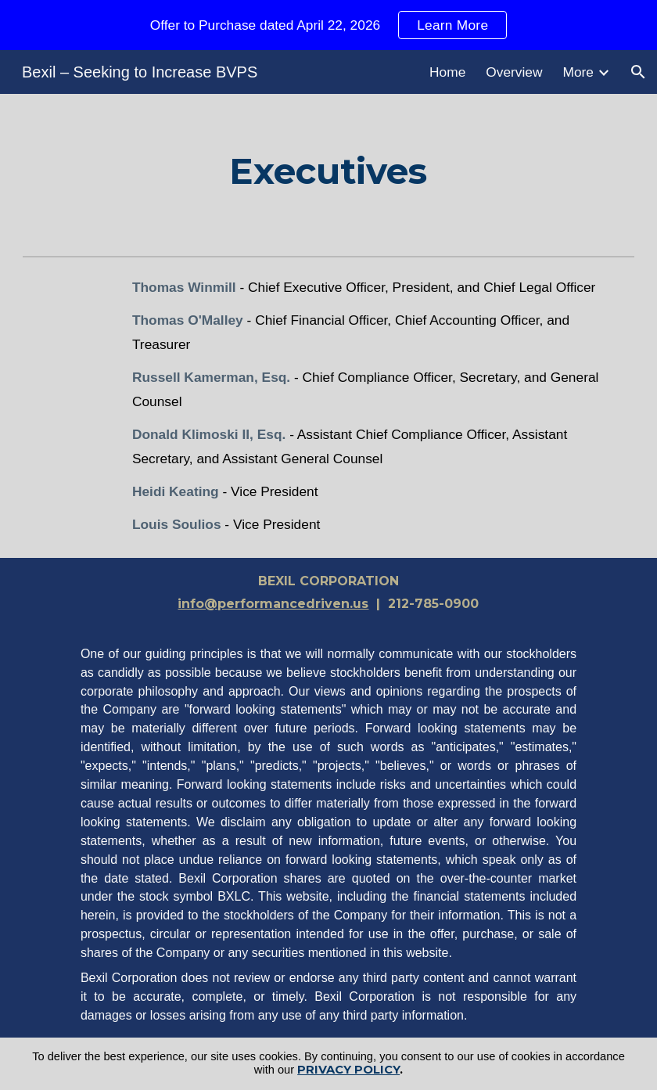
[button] (638, 72)
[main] (328, 171)
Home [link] (447, 72)
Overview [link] (514, 72)
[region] (328, 25)
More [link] (578, 72)
